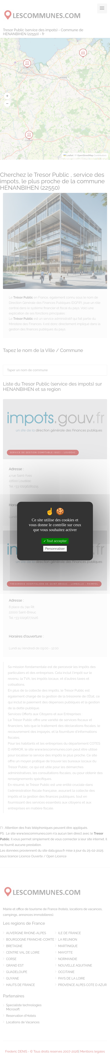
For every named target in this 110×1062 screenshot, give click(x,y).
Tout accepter (55, 541)
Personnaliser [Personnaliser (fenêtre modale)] (55, 549)
